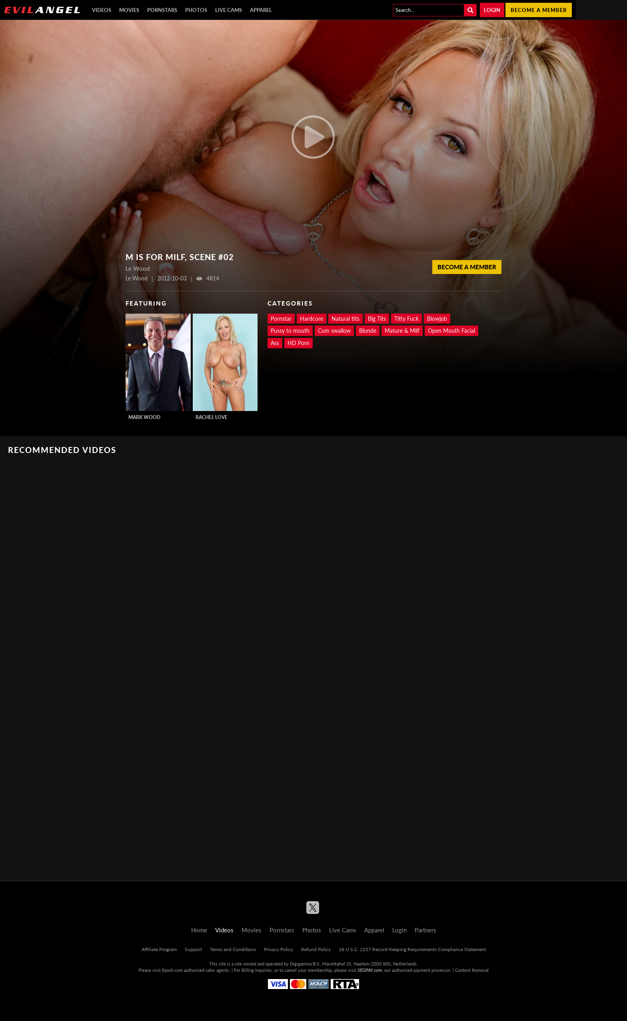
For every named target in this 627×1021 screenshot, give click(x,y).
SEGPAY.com (369, 970)
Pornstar (281, 318)
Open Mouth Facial (451, 330)
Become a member (539, 10)
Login (492, 10)
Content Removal (472, 970)
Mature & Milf (402, 330)
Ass (275, 343)
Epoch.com (172, 970)
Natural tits (345, 318)
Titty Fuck (406, 318)
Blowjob (437, 318)
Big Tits (377, 318)
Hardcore (311, 318)
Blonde (367, 330)
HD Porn (299, 343)
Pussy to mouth (290, 330)
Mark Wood (144, 417)
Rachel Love (212, 417)
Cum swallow (334, 330)
